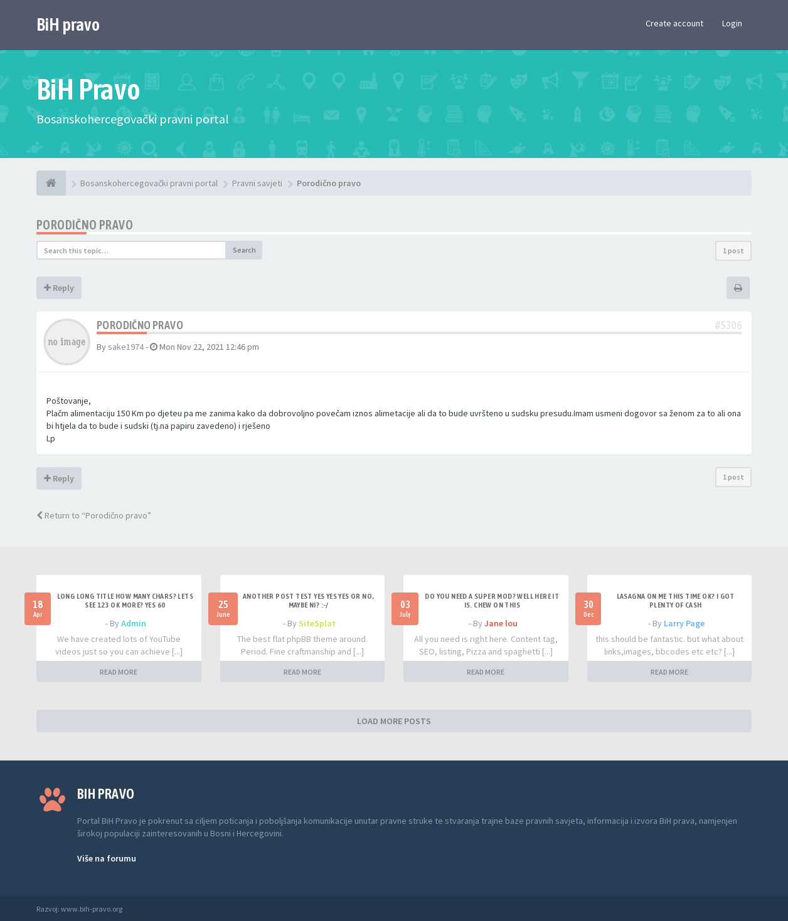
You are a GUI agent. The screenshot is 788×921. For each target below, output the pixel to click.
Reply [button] (59, 287)
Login (732, 23)
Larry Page (684, 623)
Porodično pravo (84, 225)
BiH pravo (68, 24)
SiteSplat (317, 623)
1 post (733, 250)
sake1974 (126, 346)
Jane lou (501, 623)
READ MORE (118, 671)
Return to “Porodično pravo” (93, 515)
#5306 (728, 325)
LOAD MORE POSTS (394, 721)
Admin (133, 623)
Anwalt (135, 908)
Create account (674, 23)
